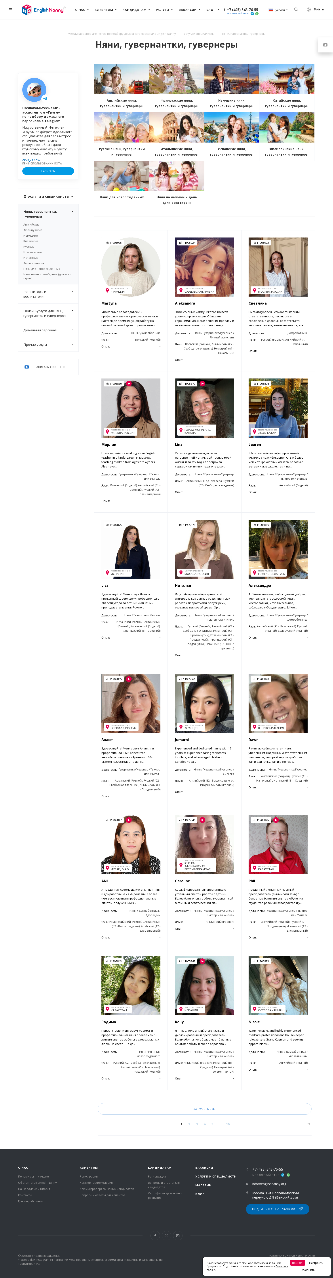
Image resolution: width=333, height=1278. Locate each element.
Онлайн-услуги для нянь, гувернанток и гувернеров (50, 313)
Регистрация (89, 1176)
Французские (32, 230)
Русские (28, 247)
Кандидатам (160, 1168)
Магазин (203, 1185)
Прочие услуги (50, 344)
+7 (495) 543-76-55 (242, 9)
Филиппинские (33, 263)
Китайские (30, 241)
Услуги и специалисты (216, 1176)
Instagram (166, 1235)
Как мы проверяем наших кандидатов (107, 1189)
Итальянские (32, 252)
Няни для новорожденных (41, 269)
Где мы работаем (30, 1201)
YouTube (178, 1235)
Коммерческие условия (96, 1183)
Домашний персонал (50, 330)
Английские (31, 224)
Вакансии (204, 1168)
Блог (199, 1194)
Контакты (25, 1195)
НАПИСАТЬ (48, 171)
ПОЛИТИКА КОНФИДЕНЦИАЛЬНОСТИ (291, 1255)
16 (228, 1124)
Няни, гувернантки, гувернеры (50, 213)
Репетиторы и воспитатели (50, 293)
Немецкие (30, 235)
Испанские (30, 258)
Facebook (155, 1235)
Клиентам (89, 1168)
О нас (23, 1168)
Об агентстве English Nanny (37, 1183)
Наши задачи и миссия (34, 1189)
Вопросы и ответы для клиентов (103, 1195)
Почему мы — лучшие (33, 1176)
